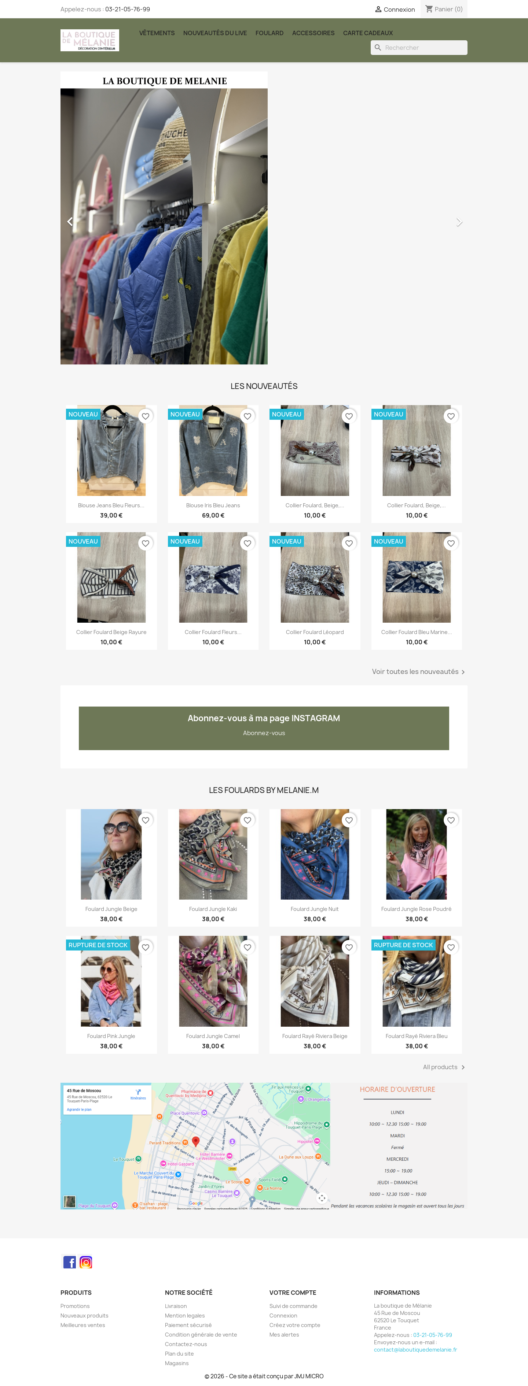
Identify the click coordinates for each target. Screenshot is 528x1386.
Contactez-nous (186, 1344)
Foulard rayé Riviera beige (315, 1036)
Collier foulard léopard (315, 632)
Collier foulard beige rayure (111, 632)
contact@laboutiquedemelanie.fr (415, 1349)
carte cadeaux (368, 33)
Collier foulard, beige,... (315, 505)
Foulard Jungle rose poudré (416, 908)
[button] (91, 217)
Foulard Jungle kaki (213, 908)
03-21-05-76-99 (127, 9)
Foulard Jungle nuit (315, 908)
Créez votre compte (295, 1325)
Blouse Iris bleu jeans (213, 505)
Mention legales (185, 1315)
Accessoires (313, 33)
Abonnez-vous (264, 733)
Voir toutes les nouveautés (419, 672)
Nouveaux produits (84, 1315)
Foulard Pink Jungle (111, 1036)
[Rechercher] (419, 47)
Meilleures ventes (82, 1325)
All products (445, 1067)
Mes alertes (284, 1334)
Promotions (75, 1305)
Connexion (283, 1315)
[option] (263, 217)
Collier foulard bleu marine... (416, 632)
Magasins (177, 1363)
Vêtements (157, 33)
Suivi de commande (294, 1305)
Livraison (176, 1305)
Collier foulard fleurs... (213, 632)
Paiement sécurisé (188, 1325)
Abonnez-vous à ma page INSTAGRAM (264, 718)
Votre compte (293, 1293)
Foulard (270, 33)
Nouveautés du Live (215, 33)
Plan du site (179, 1353)
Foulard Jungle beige (111, 908)
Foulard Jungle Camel (213, 1036)
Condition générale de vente (201, 1334)
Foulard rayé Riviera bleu (417, 1036)
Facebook (68, 1261)
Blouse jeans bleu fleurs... (111, 505)
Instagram (84, 1261)
